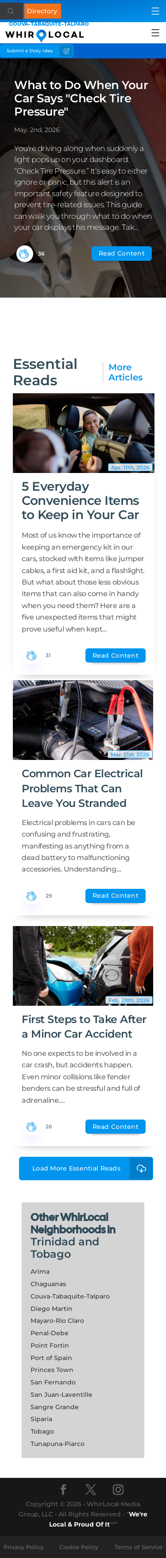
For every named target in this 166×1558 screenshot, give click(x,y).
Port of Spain (51, 1358)
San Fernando (53, 1382)
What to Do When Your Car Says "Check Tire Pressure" (81, 98)
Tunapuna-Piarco (58, 1444)
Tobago (42, 1431)
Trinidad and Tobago (65, 1247)
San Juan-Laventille (62, 1395)
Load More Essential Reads (92, 1168)
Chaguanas (48, 1284)
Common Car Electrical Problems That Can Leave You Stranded (82, 788)
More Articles (125, 372)
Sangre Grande (55, 1407)
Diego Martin (52, 1309)
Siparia (41, 1419)
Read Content (122, 253)
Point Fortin (50, 1345)
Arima (40, 1271)
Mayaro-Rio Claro (57, 1321)
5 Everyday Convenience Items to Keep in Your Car (80, 500)
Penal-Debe (50, 1333)
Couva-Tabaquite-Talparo (70, 1296)
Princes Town (52, 1370)
